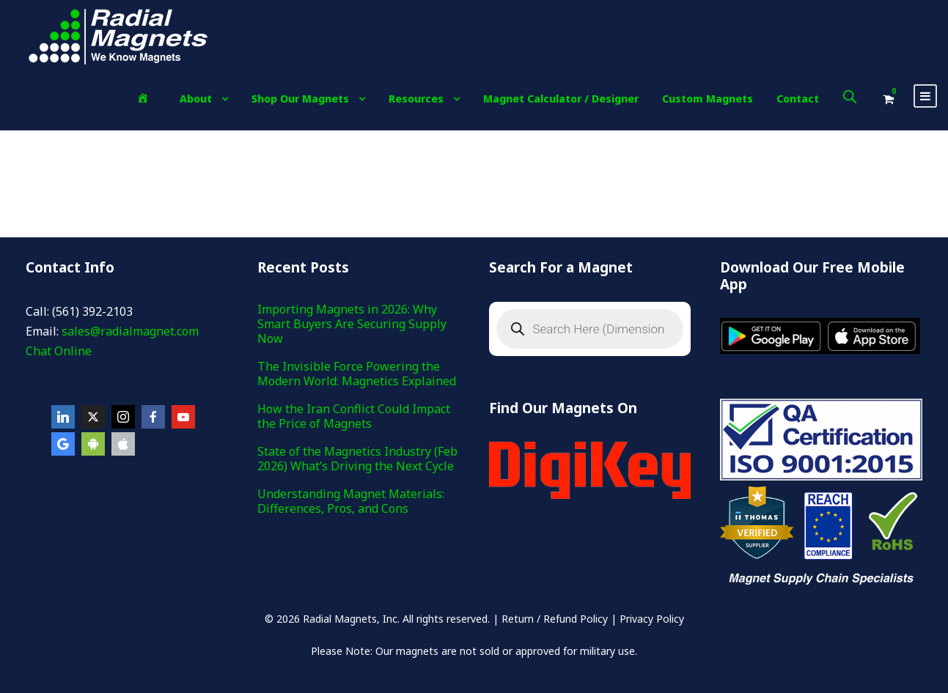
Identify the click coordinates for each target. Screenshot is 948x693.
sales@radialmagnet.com (130, 331)
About (196, 98)
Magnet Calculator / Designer (561, 98)
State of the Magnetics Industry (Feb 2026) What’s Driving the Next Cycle (357, 458)
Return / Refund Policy (554, 619)
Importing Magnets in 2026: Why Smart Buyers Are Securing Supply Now (352, 323)
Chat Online (59, 351)
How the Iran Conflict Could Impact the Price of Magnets (353, 416)
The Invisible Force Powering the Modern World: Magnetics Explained (356, 373)
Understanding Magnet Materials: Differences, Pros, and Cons (350, 501)
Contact (797, 98)
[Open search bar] (849, 96)
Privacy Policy (652, 619)
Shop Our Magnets (300, 98)
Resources (416, 98)
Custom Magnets (707, 98)
